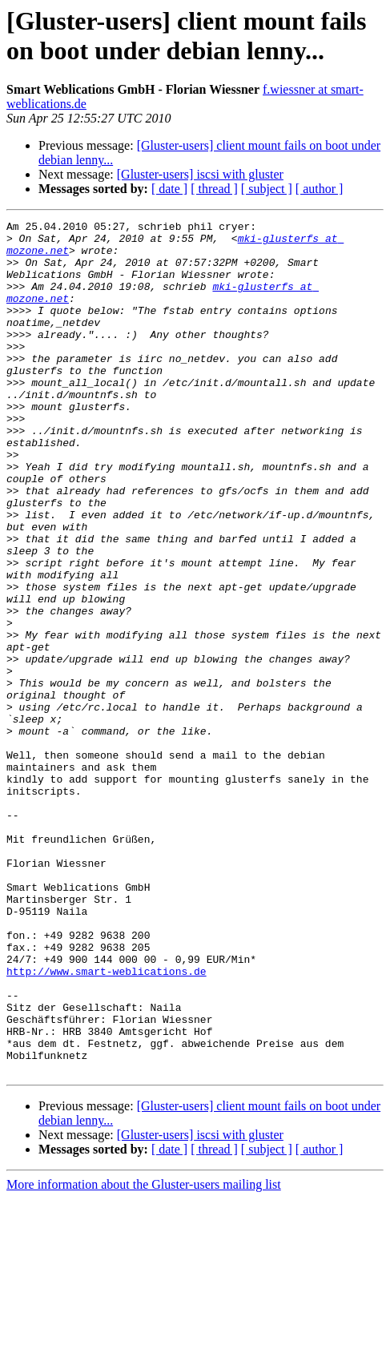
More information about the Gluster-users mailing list (143, 1355)
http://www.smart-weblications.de (106, 1122)
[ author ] (320, 188)
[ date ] (169, 188)
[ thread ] (214, 188)
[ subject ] (266, 188)
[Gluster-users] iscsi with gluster (200, 174)
